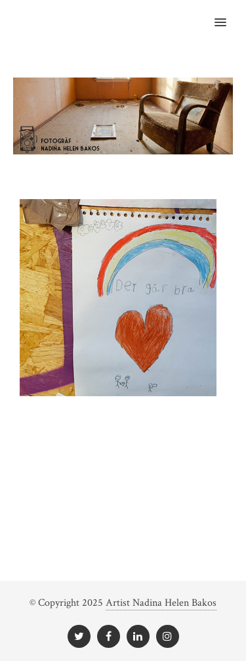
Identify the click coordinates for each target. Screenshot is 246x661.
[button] (228, 14)
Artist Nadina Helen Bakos (161, 603)
